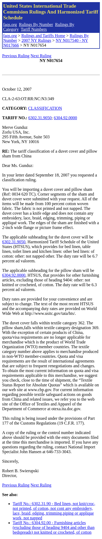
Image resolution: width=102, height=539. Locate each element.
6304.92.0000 (65, 118)
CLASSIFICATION (45, 108)
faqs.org (10, 24)
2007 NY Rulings (36, 40)
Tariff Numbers (34, 29)
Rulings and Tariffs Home (43, 35)
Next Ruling (41, 56)
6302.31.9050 (40, 118)
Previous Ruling (16, 56)
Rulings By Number (36, 24)
